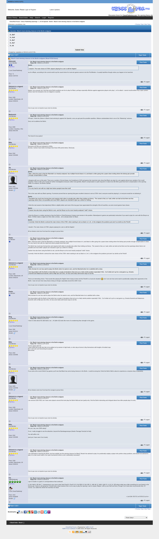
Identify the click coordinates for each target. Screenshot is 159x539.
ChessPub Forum (15, 21)
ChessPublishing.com (129, 15)
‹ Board (20, 522)
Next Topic (147, 24)
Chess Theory (12, 18)
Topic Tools (142, 55)
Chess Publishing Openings (29, 21)
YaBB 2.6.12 (89, 527)
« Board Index (14, 522)
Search (37, 18)
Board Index (23, 18)
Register (33, 10)
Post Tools (143, 62)
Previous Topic (140, 24)
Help (31, 18)
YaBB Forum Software (69, 528)
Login (26, 10)
